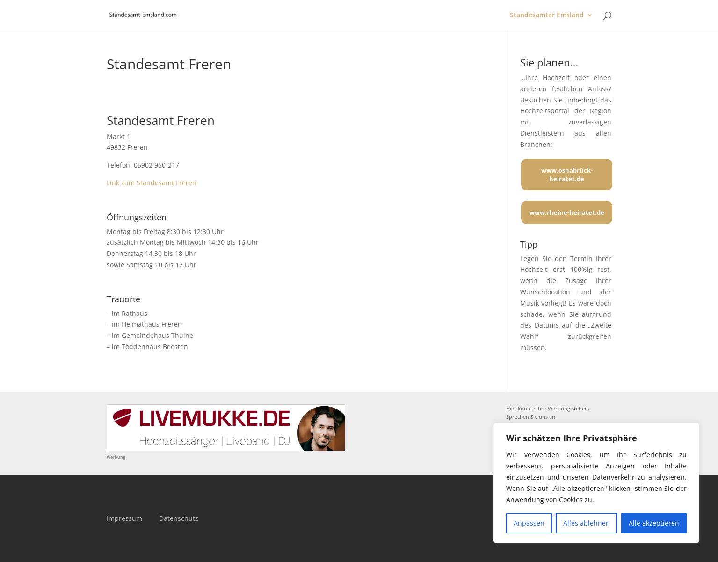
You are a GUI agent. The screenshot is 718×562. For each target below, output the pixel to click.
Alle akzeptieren (654, 522)
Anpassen (529, 522)
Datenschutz (178, 518)
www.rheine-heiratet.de (566, 212)
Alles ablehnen (586, 522)
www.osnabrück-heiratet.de (567, 174)
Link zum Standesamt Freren (151, 182)
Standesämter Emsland (547, 15)
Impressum (124, 518)
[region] (596, 483)
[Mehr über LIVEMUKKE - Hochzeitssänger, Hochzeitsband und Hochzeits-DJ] (226, 448)
